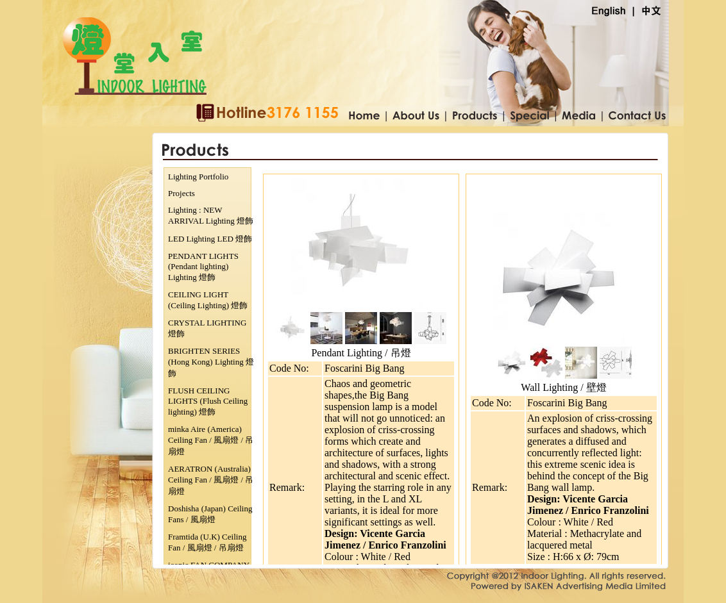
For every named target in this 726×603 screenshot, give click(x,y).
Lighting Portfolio (198, 176)
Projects (181, 193)
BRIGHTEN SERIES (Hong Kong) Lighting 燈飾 (211, 362)
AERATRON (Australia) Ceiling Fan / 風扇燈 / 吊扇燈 (210, 480)
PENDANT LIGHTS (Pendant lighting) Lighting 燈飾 (203, 266)
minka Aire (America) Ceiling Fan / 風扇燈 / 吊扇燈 (210, 440)
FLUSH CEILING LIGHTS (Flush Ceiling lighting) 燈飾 (208, 401)
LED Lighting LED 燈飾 (210, 239)
